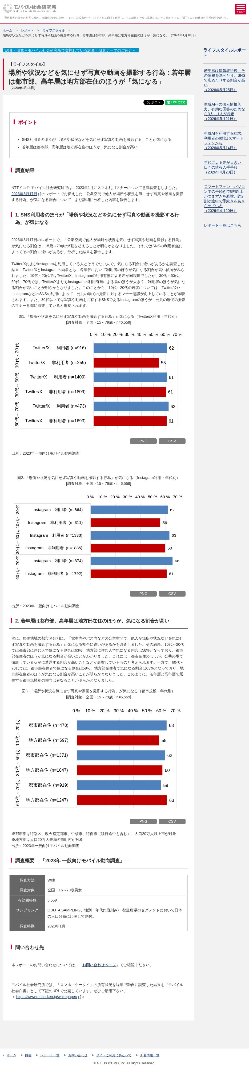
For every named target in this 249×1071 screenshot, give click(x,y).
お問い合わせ (77, 1055)
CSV (172, 441)
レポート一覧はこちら (222, 225)
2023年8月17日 (24, 194)
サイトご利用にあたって (113, 1055)
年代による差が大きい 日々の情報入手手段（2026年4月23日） (224, 167)
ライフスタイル (54, 30)
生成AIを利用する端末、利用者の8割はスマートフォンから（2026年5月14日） (224, 140)
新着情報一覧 (149, 1055)
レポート (27, 30)
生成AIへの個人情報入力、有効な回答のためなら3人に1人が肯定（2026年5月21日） (224, 111)
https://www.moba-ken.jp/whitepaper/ (46, 997)
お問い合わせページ (99, 965)
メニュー (240, 9)
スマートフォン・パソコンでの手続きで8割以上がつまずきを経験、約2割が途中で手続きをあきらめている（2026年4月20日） (224, 198)
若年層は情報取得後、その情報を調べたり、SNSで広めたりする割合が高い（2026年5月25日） (224, 80)
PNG (143, 441)
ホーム (7, 30)
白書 (28, 1055)
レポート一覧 (49, 1055)
